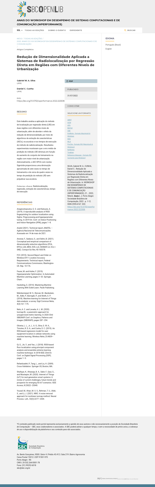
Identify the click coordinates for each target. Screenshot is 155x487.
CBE (68, 131)
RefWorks (71, 150)
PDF (70, 81)
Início (19, 38)
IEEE (69, 139)
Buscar (131, 30)
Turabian (70, 152)
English (109, 49)
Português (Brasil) (113, 45)
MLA (69, 142)
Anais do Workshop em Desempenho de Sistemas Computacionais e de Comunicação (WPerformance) (68, 22)
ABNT (69, 120)
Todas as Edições (34, 30)
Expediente (76, 30)
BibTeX (70, 128)
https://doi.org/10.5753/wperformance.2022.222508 (41, 101)
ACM (69, 123)
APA (68, 125)
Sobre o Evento (57, 30)
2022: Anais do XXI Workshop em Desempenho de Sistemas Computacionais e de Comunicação (57, 42)
